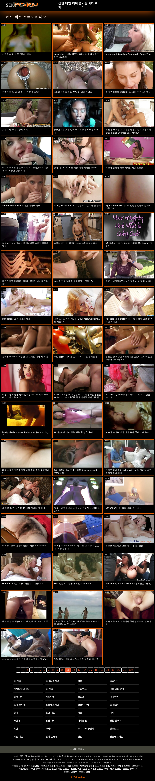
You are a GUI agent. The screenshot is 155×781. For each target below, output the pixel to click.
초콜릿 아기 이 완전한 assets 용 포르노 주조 (76, 243)
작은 (80, 712)
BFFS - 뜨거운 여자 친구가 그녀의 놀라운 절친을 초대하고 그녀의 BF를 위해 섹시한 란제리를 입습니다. (77, 397)
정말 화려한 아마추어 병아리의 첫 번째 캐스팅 (76, 659)
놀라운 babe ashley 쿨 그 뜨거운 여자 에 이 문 (25, 356)
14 (84, 670)
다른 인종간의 (117, 688)
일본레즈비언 (52, 704)
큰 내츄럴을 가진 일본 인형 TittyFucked (73, 432)
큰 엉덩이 (114, 704)
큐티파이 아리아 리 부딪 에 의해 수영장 (73, 92)
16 (96, 670)
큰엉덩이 (31, 759)
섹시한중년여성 (21, 688)
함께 (15, 712)
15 (90, 670)
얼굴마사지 (83, 704)
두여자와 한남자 (86, 728)
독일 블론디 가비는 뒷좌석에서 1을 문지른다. (76, 356)
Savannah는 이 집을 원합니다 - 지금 (124, 508)
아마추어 (114, 696)
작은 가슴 (18, 736)
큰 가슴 (17, 680)
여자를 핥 (82, 720)
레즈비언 (50, 696)
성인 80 (23, 756)
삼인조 (81, 696)
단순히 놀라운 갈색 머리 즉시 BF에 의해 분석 (127, 432)
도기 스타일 (19, 704)
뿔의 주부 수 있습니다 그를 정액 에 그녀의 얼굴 (25, 621)
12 (73, 670)
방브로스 (114, 728)
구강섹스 (82, 688)
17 (101, 670)
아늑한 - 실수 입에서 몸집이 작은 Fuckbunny (24, 545)
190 (131, 670)
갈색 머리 (18, 696)
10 (62, 670)
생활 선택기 (116, 720)
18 (107, 670)
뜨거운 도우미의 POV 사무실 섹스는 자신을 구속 (77, 205)
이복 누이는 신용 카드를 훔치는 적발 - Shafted (25, 659)
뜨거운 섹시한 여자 (55, 759)
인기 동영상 (51, 736)
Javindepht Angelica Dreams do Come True (128, 54)
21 (124, 670)
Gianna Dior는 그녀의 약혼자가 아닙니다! (22, 583)
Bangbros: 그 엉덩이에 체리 (16, 319)
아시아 (48, 728)
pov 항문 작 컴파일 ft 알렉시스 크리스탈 (73, 281)
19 (113, 670)
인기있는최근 (52, 680)
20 (118, 670)
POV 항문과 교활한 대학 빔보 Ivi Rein (72, 583)
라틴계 (16, 720)
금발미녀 (114, 680)
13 (79, 670)
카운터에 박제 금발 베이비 (15, 130)
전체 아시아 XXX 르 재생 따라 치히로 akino (75, 167)
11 (68, 670)
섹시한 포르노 (77, 749)
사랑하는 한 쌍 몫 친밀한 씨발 (16, 54)
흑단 (15, 728)
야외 (112, 712)
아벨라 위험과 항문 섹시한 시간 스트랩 (124, 167)
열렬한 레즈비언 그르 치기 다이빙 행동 (124, 545)
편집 (80, 736)
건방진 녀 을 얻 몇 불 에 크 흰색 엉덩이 (21, 92)
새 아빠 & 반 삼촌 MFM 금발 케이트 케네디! (23, 508)
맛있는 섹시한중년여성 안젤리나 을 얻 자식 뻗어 (129, 281)
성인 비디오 (57, 756)
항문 (80, 680)
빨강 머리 (50, 720)
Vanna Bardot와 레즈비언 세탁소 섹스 (21, 205)
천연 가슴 (50, 712)
